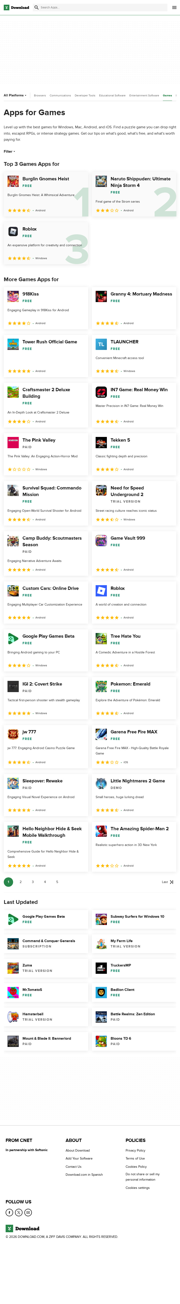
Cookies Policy (136, 1167)
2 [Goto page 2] (21, 882)
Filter (10, 151)
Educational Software (112, 95)
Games (167, 95)
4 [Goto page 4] (45, 882)
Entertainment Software (144, 95)
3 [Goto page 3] (33, 882)
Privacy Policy (135, 1150)
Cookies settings (138, 1188)
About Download (78, 1150)
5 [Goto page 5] (57, 882)
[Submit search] (36, 7)
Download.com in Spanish (84, 1175)
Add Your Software (79, 1158)
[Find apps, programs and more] (100, 7)
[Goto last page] (167, 882)
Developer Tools (85, 95)
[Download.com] (16, 7)
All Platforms (15, 95)
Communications (60, 95)
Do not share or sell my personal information (143, 1177)
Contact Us (74, 1167)
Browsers (40, 95)
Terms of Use (135, 1158)
